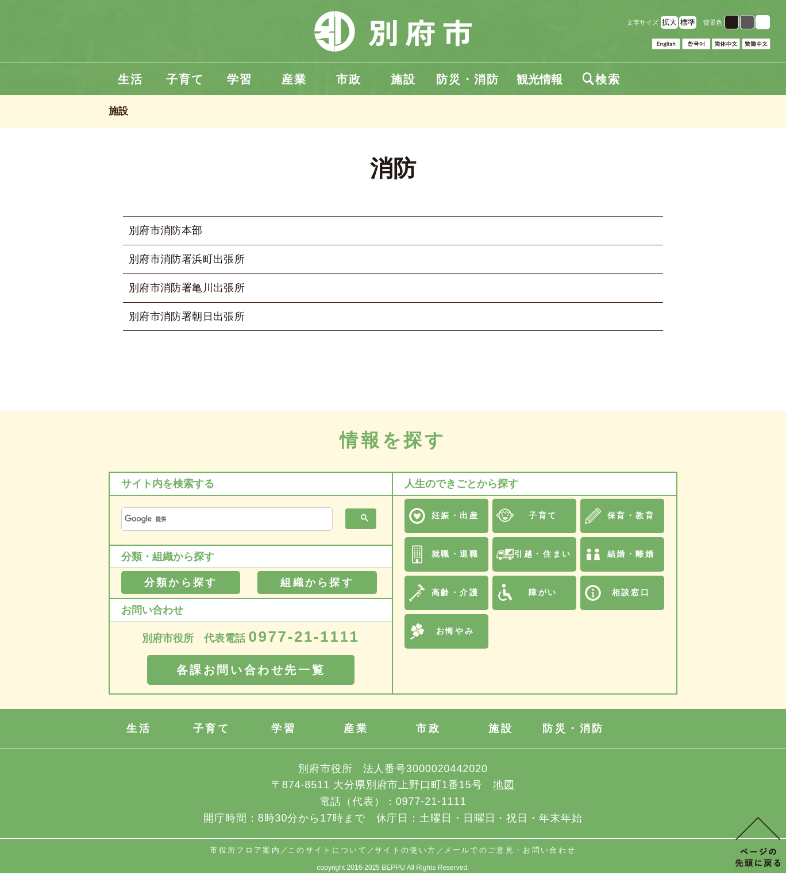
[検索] (226, 519)
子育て (185, 79)
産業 (294, 79)
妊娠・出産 (455, 515)
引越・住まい (542, 553)
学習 (239, 79)
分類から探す (180, 582)
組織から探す (316, 582)
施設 (403, 79)
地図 (504, 785)
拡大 (669, 22)
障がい (543, 592)
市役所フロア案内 (245, 850)
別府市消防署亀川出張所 (187, 288)
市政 (348, 79)
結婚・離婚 (631, 553)
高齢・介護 (455, 592)
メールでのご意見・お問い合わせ (510, 850)
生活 (130, 79)
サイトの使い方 (405, 850)
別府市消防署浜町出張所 (187, 259)
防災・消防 (467, 79)
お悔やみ (455, 630)
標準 (687, 22)
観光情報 (539, 79)
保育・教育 (631, 515)
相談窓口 (631, 592)
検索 (602, 79)
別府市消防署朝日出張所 (187, 316)
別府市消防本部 (166, 230)
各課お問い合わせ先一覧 (251, 670)
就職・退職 (455, 553)
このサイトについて (327, 850)
